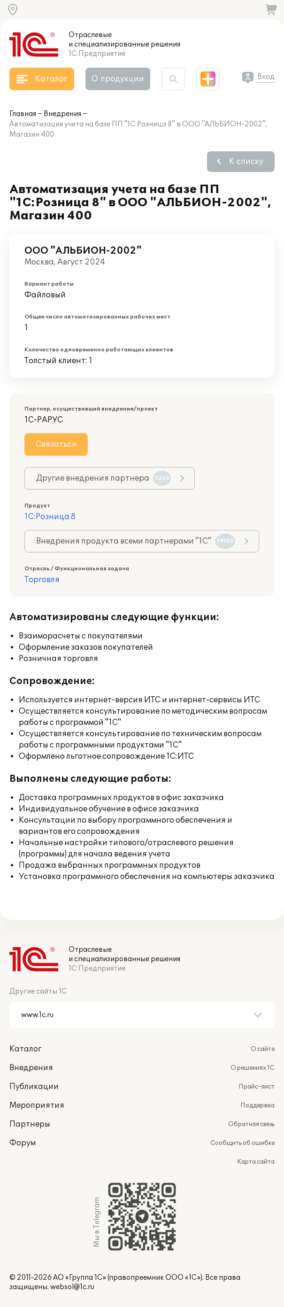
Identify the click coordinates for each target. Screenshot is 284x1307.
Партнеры (29, 1124)
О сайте (263, 1049)
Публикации (34, 1086)
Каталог (25, 1049)
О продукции (118, 79)
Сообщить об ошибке (242, 1143)
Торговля (42, 579)
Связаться (56, 444)
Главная (22, 114)
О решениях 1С (252, 1068)
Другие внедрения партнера (103, 478)
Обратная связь (251, 1124)
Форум (22, 1143)
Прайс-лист (256, 1086)
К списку (246, 161)
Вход (266, 77)
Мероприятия (36, 1105)
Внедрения (62, 114)
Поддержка (257, 1105)
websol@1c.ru (72, 1287)
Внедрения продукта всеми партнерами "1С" (135, 541)
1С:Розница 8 (50, 516)
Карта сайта (256, 1162)
